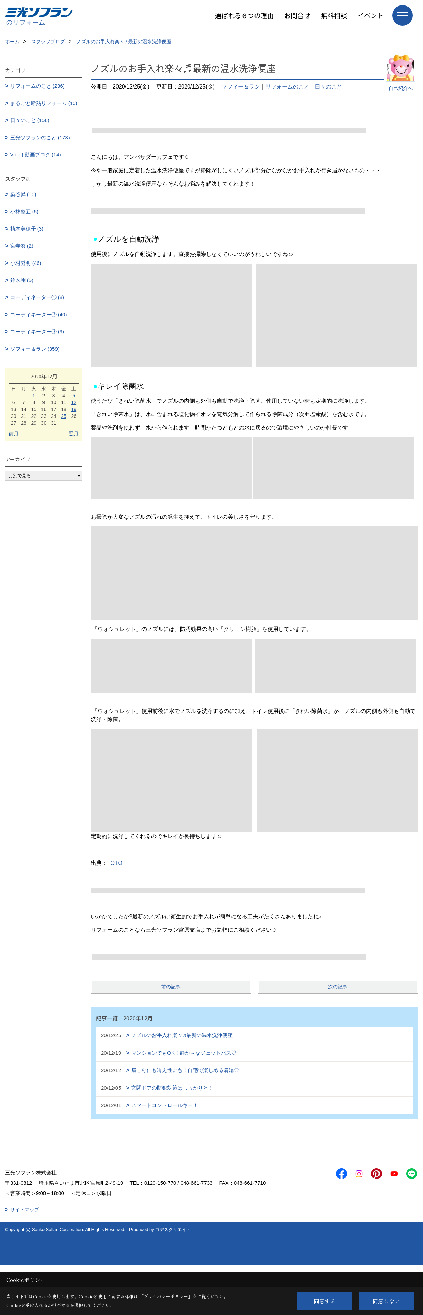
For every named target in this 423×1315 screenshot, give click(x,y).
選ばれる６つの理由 (244, 15)
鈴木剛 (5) (22, 280)
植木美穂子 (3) (27, 229)
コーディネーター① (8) (37, 297)
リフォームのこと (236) (37, 86)
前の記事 (171, 986)
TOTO (114, 863)
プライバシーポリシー (166, 1296)
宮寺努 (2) (22, 246)
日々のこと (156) (29, 120)
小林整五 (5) (24, 211)
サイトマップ (24, 1209)
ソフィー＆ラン (241, 87)
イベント (371, 15)
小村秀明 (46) (25, 263)
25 (63, 416)
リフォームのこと (287, 87)
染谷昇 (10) (23, 194)
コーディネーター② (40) (38, 314)
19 (74, 409)
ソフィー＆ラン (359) (35, 349)
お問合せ (297, 15)
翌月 (74, 433)
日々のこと (328, 87)
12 (74, 402)
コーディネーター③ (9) (37, 331)
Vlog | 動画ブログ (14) (35, 154)
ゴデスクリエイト (173, 1229)
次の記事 (337, 986)
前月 (14, 433)
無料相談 (334, 15)
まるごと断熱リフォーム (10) (43, 103)
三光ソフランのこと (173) (40, 137)
